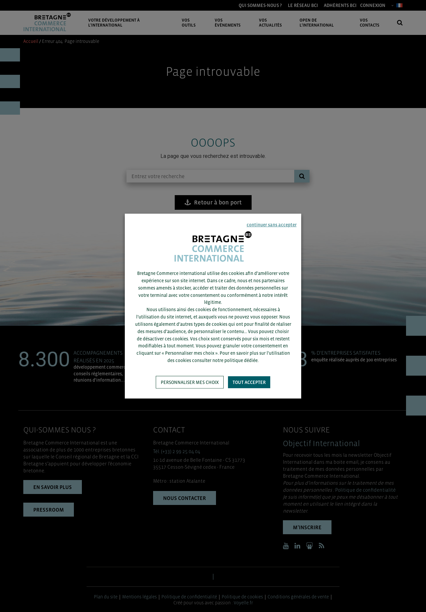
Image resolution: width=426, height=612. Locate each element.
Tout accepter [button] (249, 382)
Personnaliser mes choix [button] (190, 382)
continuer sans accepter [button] (272, 224)
